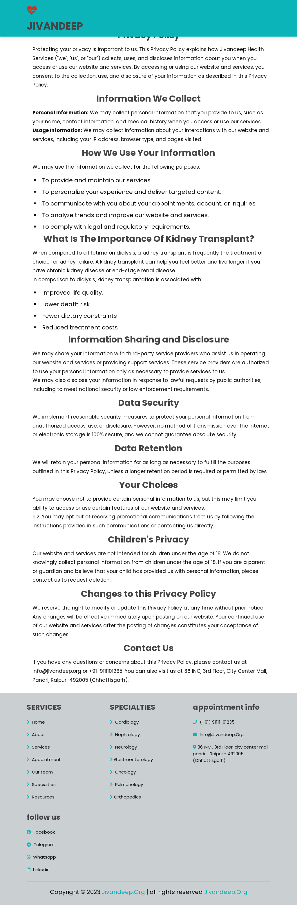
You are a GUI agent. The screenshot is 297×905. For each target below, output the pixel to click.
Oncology (123, 772)
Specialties (41, 784)
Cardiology (124, 722)
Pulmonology (126, 784)
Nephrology (125, 734)
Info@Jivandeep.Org (218, 734)
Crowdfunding (138, 22)
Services (142, 8)
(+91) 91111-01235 (214, 722)
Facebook (41, 832)
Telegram (41, 844)
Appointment (207, 8)
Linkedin (38, 869)
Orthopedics (125, 797)
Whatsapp (41, 857)
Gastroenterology (131, 759)
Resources (99, 22)
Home (93, 8)
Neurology (123, 747)
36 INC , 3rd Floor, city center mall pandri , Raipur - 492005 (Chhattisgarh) (230, 753)
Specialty (171, 8)
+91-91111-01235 (194, 22)
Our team (244, 8)
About (116, 8)
